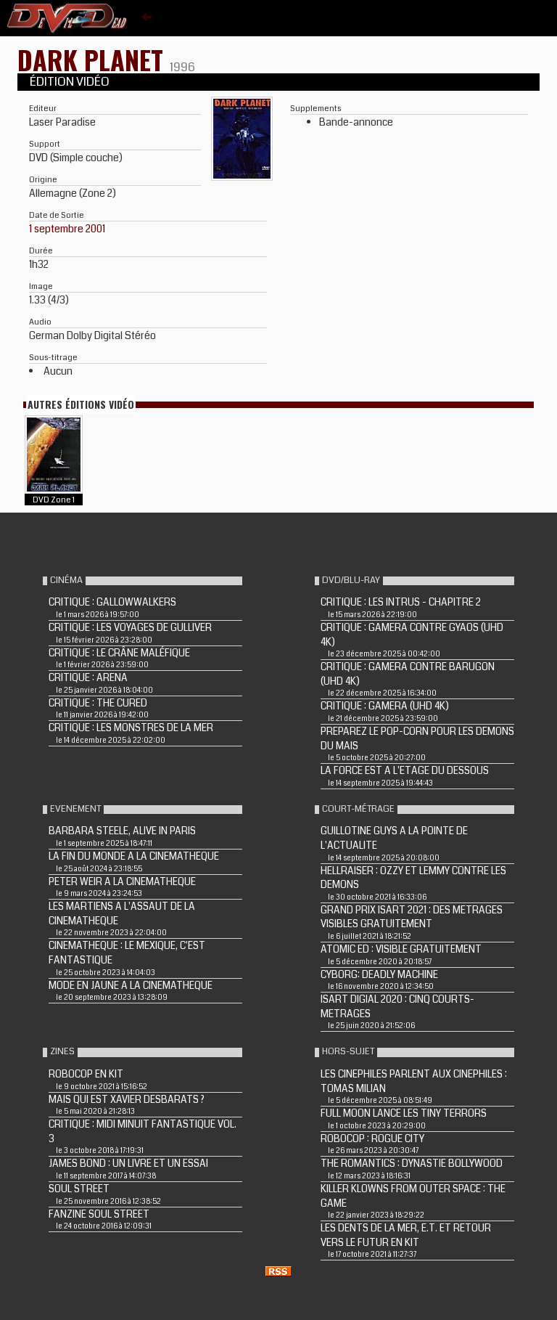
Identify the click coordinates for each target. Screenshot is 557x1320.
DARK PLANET (93, 59)
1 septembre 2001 (67, 228)
